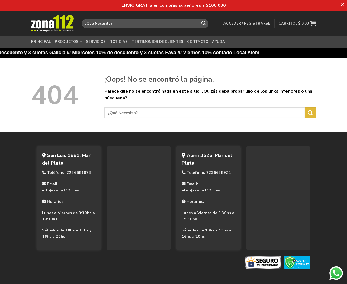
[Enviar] (203, 23)
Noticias (119, 41)
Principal (41, 41)
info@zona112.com (60, 190)
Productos (68, 41)
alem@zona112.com (201, 190)
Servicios (96, 41)
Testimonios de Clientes (157, 41)
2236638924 (218, 172)
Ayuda (218, 41)
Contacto (197, 41)
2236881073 (79, 172)
